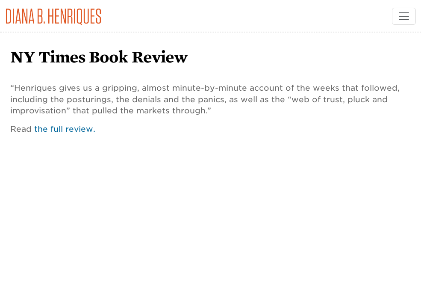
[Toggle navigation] (404, 16)
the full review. (64, 128)
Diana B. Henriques (53, 16)
